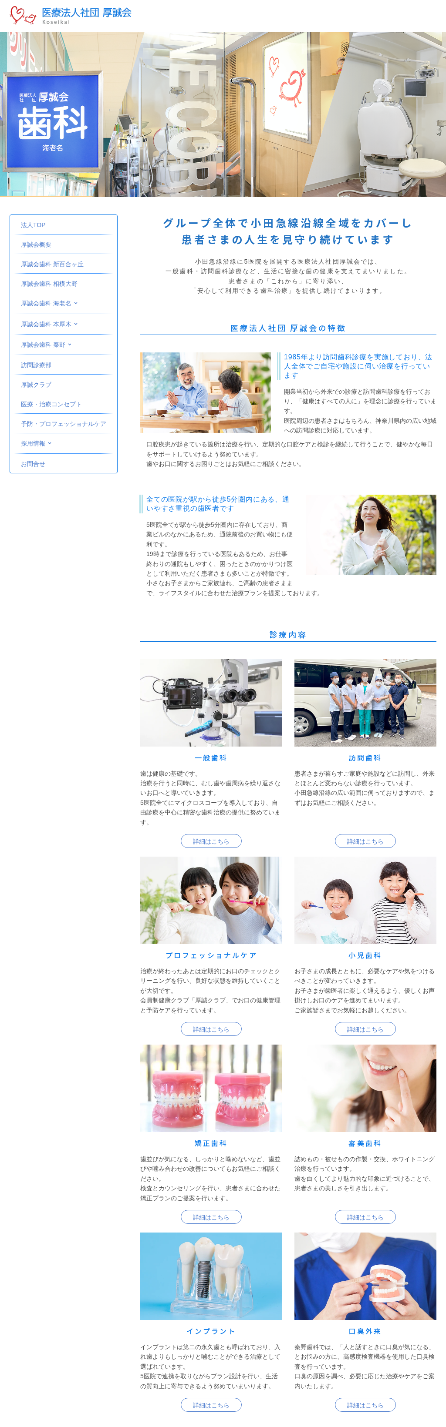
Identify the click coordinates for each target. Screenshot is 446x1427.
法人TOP (33, 224)
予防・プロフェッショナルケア (63, 423)
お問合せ (33, 463)
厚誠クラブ (36, 384)
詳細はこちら (211, 841)
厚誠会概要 (36, 244)
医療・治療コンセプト (51, 404)
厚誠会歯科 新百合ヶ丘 (52, 264)
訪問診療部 (36, 365)
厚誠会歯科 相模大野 (49, 283)
